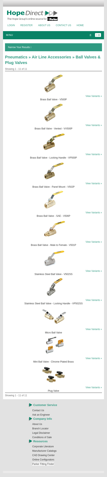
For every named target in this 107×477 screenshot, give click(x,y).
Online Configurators (43, 459)
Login (11, 25)
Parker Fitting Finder (43, 464)
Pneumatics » (18, 57)
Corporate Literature (43, 446)
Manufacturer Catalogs (44, 450)
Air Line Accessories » (54, 57)
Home (80, 25)
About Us (44, 25)
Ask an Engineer (41, 414)
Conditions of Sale (42, 437)
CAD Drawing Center (43, 455)
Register (26, 25)
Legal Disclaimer (41, 433)
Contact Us (63, 25)
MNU (9, 35)
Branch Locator (40, 428)
